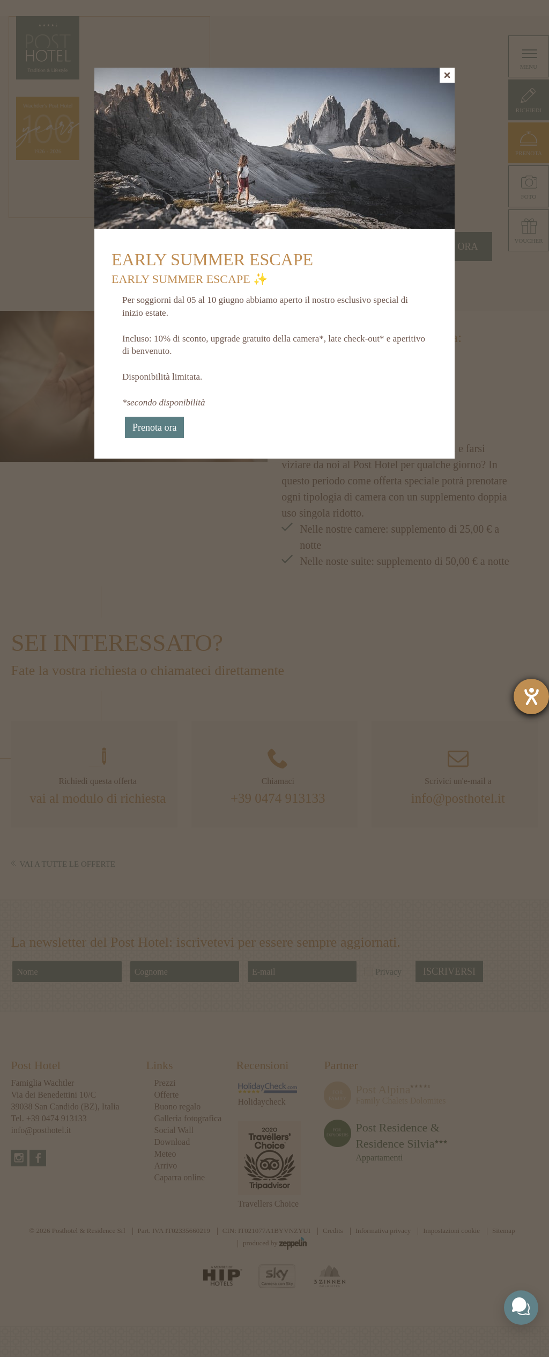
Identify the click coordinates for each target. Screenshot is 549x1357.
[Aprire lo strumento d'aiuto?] (531, 696)
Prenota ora (154, 427)
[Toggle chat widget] (521, 1307)
